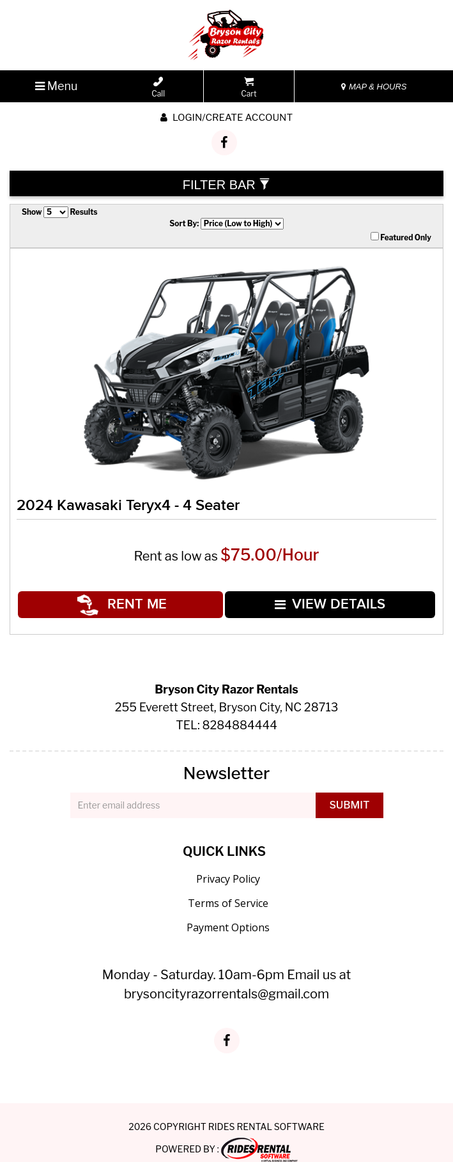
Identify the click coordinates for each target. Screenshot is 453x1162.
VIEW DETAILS (328, 597)
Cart (248, 87)
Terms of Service (228, 890)
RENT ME (126, 597)
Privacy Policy (228, 866)
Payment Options (228, 915)
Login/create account (226, 117)
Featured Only (401, 237)
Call (158, 87)
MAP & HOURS (373, 86)
